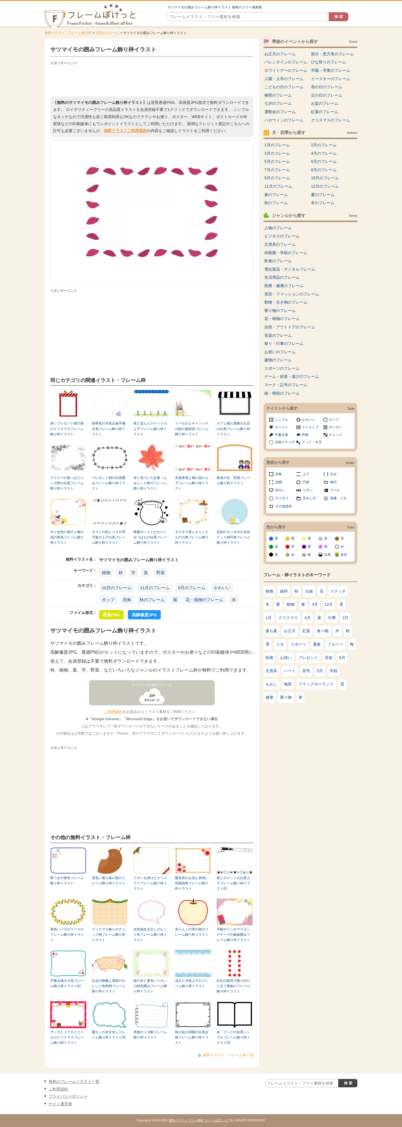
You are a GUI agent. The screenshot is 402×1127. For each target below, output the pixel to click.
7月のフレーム (277, 170)
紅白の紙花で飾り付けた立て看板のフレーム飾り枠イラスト (233, 986)
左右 (333, 474)
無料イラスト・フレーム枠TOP (68, 33)
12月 (329, 604)
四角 (127, 599)
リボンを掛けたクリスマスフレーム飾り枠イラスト (150, 883)
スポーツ (298, 644)
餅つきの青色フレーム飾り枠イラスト (67, 880)
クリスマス (288, 617)
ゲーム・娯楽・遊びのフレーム (291, 376)
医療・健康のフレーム (283, 285)
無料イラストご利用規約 (125, 130)
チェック (335, 435)
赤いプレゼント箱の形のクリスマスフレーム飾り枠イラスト (67, 428)
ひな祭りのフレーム (328, 62)
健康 (269, 697)
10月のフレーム (107, 33)
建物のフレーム (278, 360)
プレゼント (308, 657)
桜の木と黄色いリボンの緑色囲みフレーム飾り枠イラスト (150, 986)
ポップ (108, 599)
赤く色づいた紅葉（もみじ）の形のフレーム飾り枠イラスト (150, 483)
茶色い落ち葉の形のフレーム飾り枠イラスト (108, 880)
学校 (334, 670)
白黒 (327, 555)
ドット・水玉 (312, 442)
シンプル (281, 420)
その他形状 (283, 506)
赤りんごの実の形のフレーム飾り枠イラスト (192, 932)
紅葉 (306, 631)
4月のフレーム (324, 153)
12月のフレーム (325, 186)
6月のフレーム (324, 161)
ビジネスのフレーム (282, 236)
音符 (306, 670)
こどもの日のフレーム (283, 87)
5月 (320, 670)
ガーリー (281, 427)
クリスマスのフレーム (330, 120)
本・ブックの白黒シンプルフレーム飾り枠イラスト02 (233, 1037)
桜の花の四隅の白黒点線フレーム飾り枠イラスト (192, 1037)
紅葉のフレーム (324, 111)
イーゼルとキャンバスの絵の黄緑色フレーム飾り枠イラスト (192, 428)
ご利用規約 (114, 712)
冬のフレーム (322, 202)
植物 (106, 572)
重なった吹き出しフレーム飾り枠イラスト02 (109, 1034)
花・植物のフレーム (204, 599)
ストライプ (310, 427)
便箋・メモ (338, 498)
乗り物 (286, 697)
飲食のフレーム (278, 261)
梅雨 (288, 684)
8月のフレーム (324, 170)
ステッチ (338, 591)
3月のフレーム (277, 153)
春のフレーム (276, 194)
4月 (308, 617)
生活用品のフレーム (282, 277)
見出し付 (309, 498)
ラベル (335, 490)
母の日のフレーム (326, 87)
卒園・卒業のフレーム (330, 70)
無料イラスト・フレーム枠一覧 (228, 1055)
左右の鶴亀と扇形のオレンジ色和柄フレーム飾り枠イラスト (108, 986)
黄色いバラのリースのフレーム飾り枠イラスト (67, 934)
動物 (291, 604)
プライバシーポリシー (68, 1096)
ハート (290, 670)
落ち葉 (271, 631)
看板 (317, 644)
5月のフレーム (277, 161)
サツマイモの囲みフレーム (152, 685)
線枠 (284, 591)
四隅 (278, 482)
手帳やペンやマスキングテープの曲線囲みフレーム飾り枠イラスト (233, 934)
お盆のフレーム (324, 103)
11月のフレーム (155, 587)
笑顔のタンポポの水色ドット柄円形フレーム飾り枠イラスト (233, 537)
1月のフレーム (277, 145)
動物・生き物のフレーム (285, 302)
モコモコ (282, 498)
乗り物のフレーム (280, 310)
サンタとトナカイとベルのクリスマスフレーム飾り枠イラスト (67, 1037)
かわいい (222, 587)
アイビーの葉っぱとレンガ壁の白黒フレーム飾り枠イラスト (67, 483)
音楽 (328, 657)
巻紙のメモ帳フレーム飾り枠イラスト (150, 1034)
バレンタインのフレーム (285, 62)
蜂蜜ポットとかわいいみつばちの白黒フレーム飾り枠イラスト (150, 537)
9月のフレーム (191, 587)
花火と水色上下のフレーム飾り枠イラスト (192, 983)
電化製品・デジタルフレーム (289, 269)
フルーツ (335, 644)
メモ (280, 644)
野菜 (160, 572)
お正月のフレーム (280, 54)
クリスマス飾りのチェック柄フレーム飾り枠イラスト (108, 934)
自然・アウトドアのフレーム (289, 327)
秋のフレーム (152, 599)
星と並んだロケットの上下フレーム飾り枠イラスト (150, 428)
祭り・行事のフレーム (283, 343)
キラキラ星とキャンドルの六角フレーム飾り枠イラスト (192, 537)
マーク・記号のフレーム (285, 385)
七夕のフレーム (278, 103)
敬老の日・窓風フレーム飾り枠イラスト (233, 480)
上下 (306, 474)
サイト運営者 (60, 1104)
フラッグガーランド (316, 684)
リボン (308, 490)
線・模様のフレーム (282, 393)
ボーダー (335, 427)
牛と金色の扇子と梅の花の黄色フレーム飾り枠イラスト (67, 537)
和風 (305, 435)
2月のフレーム (324, 145)
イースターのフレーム (330, 79)
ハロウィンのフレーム (283, 120)
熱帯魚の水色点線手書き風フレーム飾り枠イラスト (108, 428)
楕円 (333, 482)
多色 (344, 555)
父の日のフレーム (326, 95)
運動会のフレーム (280, 111)
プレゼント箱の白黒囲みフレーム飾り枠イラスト (108, 483)
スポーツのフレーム (282, 368)
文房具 (271, 670)
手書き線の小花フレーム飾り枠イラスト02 (67, 983)
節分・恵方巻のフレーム (332, 54)
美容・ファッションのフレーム (291, 294)
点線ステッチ (285, 442)
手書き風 (281, 435)
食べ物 (323, 631)
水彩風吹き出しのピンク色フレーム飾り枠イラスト (150, 934)
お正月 (290, 631)
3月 (315, 604)
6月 (342, 657)
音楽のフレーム (278, 335)
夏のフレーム (322, 194)
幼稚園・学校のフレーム (285, 252)
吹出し (280, 490)
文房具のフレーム (280, 244)
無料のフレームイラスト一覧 (74, 1081)
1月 (268, 617)
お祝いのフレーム (280, 352)
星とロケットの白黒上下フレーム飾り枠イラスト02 (233, 883)
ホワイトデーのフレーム (285, 70)
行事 (332, 617)
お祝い (286, 657)
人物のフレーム (278, 228)
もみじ (271, 684)
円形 (306, 482)
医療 (269, 657)
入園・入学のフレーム (283, 79)
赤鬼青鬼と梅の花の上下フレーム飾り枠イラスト (192, 483)
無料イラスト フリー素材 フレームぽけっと (199, 1120)
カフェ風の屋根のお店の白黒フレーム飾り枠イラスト (233, 428)
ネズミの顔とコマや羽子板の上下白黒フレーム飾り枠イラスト (108, 537)
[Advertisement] (151, 79)
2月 (346, 617)
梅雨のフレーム (278, 95)
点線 (309, 591)
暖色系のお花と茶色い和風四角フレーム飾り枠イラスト (192, 883)
